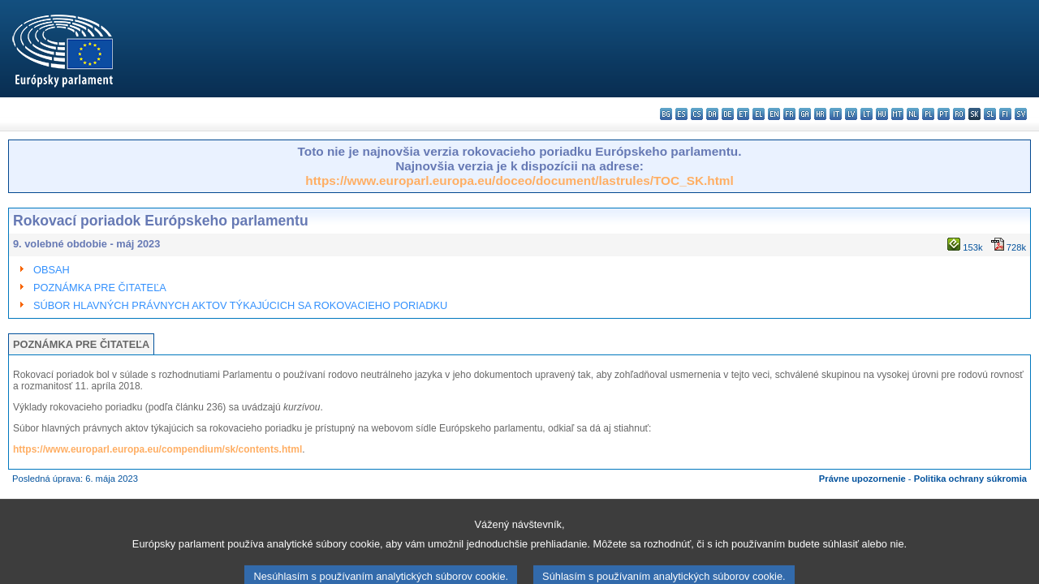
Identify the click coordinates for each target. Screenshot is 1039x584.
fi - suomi (1005, 114)
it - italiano (836, 114)
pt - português (944, 114)
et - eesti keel (743, 114)
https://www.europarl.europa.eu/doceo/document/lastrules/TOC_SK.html (519, 180)
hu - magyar (882, 114)
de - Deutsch (728, 114)
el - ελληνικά (758, 114)
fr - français (789, 114)
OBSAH (51, 270)
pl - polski (928, 114)
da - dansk (712, 114)
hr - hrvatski (820, 114)
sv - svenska (1021, 114)
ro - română (959, 114)
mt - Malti (897, 114)
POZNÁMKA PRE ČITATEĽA (99, 287)
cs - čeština (697, 114)
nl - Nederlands (913, 114)
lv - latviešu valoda (851, 114)
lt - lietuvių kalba (866, 114)
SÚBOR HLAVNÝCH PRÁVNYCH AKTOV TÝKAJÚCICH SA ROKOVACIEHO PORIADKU (240, 305)
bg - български (666, 114)
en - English (774, 114)
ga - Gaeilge (805, 114)
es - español (681, 114)
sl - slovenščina (990, 114)
